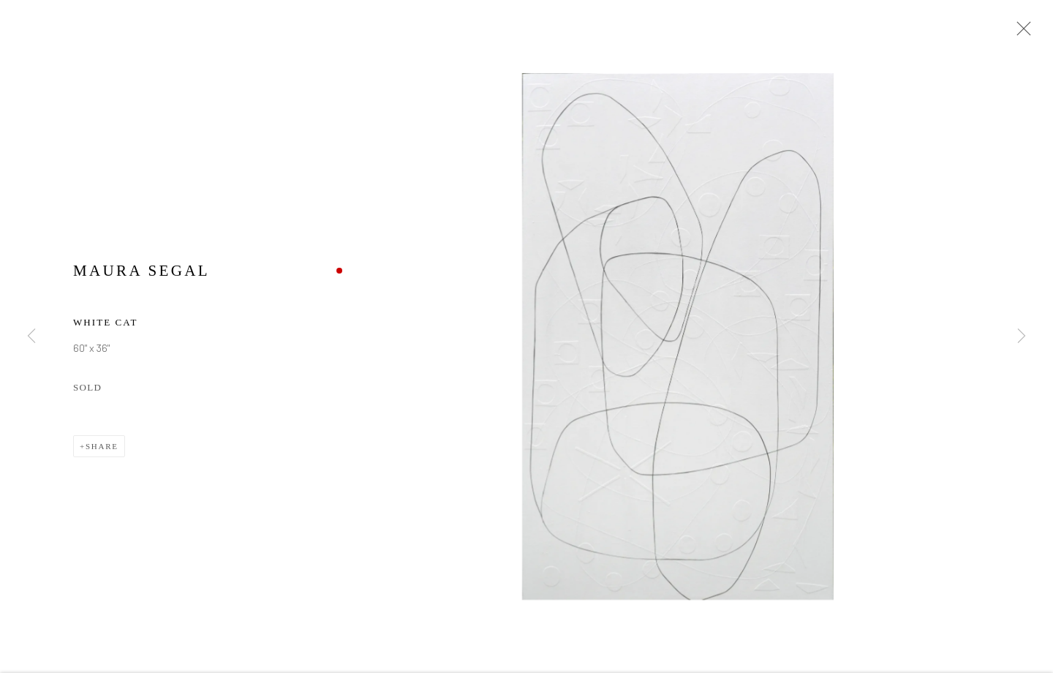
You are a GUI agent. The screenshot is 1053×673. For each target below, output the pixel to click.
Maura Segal (141, 272)
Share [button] (102, 448)
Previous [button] (31, 336)
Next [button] (1021, 336)
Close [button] (1020, 33)
